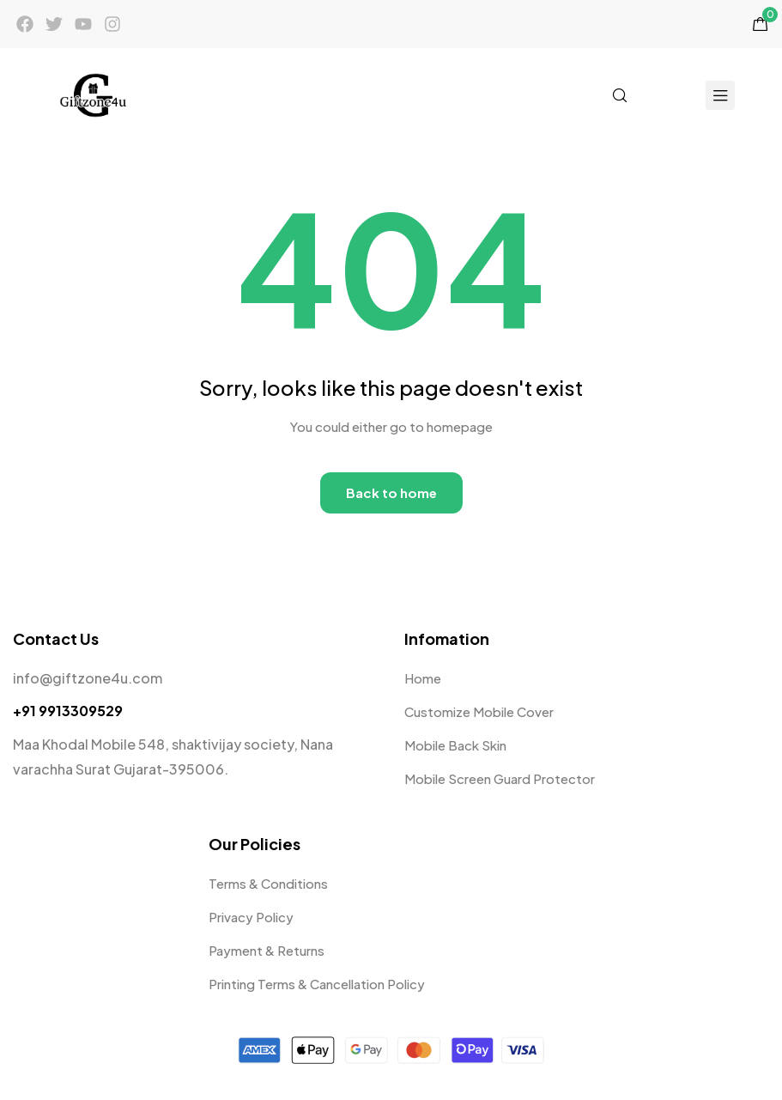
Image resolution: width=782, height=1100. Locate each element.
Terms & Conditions (268, 883)
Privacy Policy (251, 917)
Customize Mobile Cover (479, 711)
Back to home (391, 492)
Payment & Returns (266, 950)
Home (422, 678)
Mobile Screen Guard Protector (499, 778)
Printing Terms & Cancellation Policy (317, 983)
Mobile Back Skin (455, 745)
